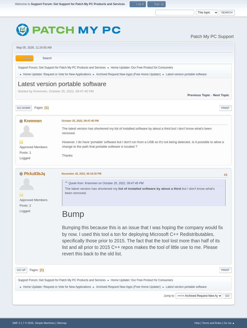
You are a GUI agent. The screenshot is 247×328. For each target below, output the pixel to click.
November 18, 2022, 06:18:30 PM (81, 173)
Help (197, 323)
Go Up (21, 270)
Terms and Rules (212, 323)
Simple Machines (45, 323)
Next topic (221, 95)
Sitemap (62, 323)
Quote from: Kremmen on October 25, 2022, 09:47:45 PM (105, 183)
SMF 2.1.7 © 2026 (22, 323)
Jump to (169, 295)
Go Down (23, 108)
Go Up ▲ (229, 323)
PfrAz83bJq (34, 174)
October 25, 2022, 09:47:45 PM (80, 120)
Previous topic (198, 95)
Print (225, 108)
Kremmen (33, 121)
